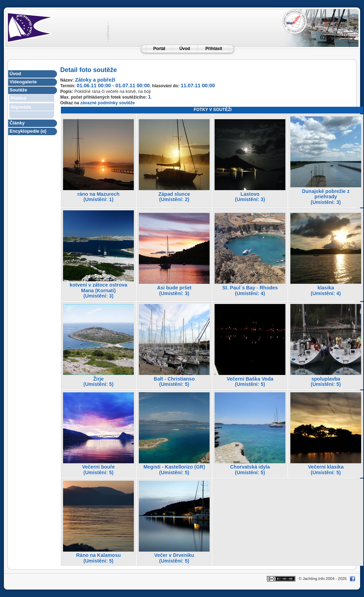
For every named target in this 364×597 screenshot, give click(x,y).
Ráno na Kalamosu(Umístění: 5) (98, 558)
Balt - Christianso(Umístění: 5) (174, 381)
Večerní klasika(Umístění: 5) (325, 469)
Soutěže (18, 90)
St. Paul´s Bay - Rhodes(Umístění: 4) (250, 290)
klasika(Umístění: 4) (326, 290)
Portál (159, 48)
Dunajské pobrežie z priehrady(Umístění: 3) (326, 196)
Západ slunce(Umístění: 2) (174, 197)
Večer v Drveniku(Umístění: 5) (174, 558)
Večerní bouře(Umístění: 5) (98, 469)
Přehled (18, 98)
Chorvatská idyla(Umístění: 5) (250, 469)
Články (17, 123)
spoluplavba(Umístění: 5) (326, 381)
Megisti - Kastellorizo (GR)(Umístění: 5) (174, 469)
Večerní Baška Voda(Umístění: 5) (250, 381)
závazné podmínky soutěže (107, 102)
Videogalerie (23, 81)
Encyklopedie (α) (28, 131)
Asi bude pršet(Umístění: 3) (174, 290)
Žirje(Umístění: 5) (99, 381)
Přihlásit (213, 48)
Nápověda (21, 107)
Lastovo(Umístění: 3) (250, 197)
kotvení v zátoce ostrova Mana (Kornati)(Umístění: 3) (98, 290)
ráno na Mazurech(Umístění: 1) (98, 197)
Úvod (185, 48)
